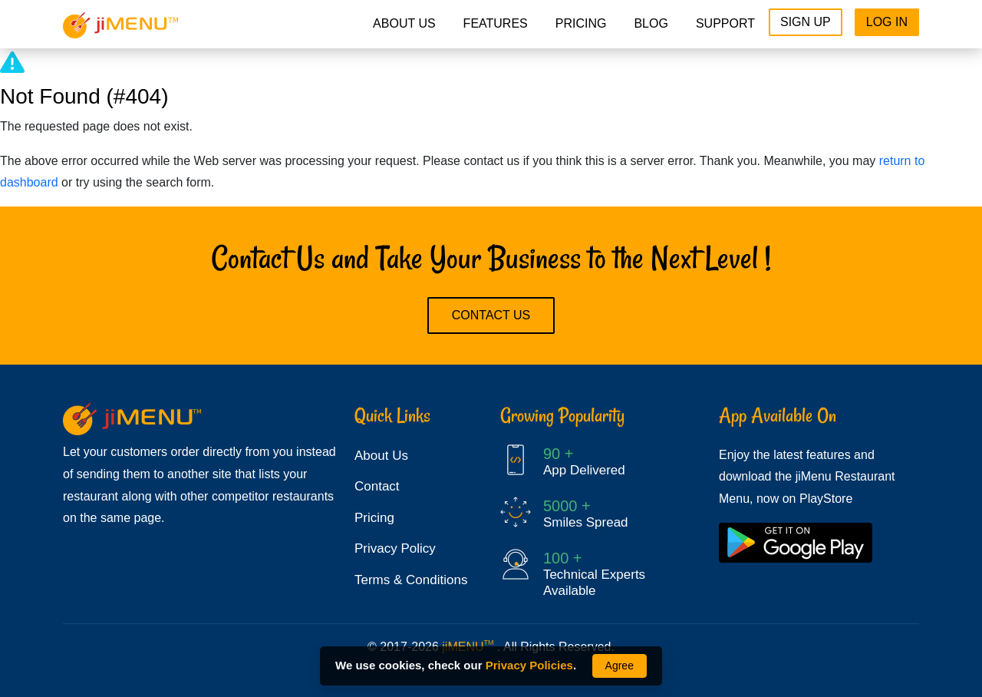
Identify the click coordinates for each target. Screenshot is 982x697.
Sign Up (805, 21)
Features (495, 23)
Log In (887, 21)
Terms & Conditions (410, 580)
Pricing (374, 517)
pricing (581, 23)
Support (725, 23)
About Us (404, 23)
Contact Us (491, 315)
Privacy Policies (529, 665)
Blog (650, 23)
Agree (619, 665)
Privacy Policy (395, 548)
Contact (377, 486)
